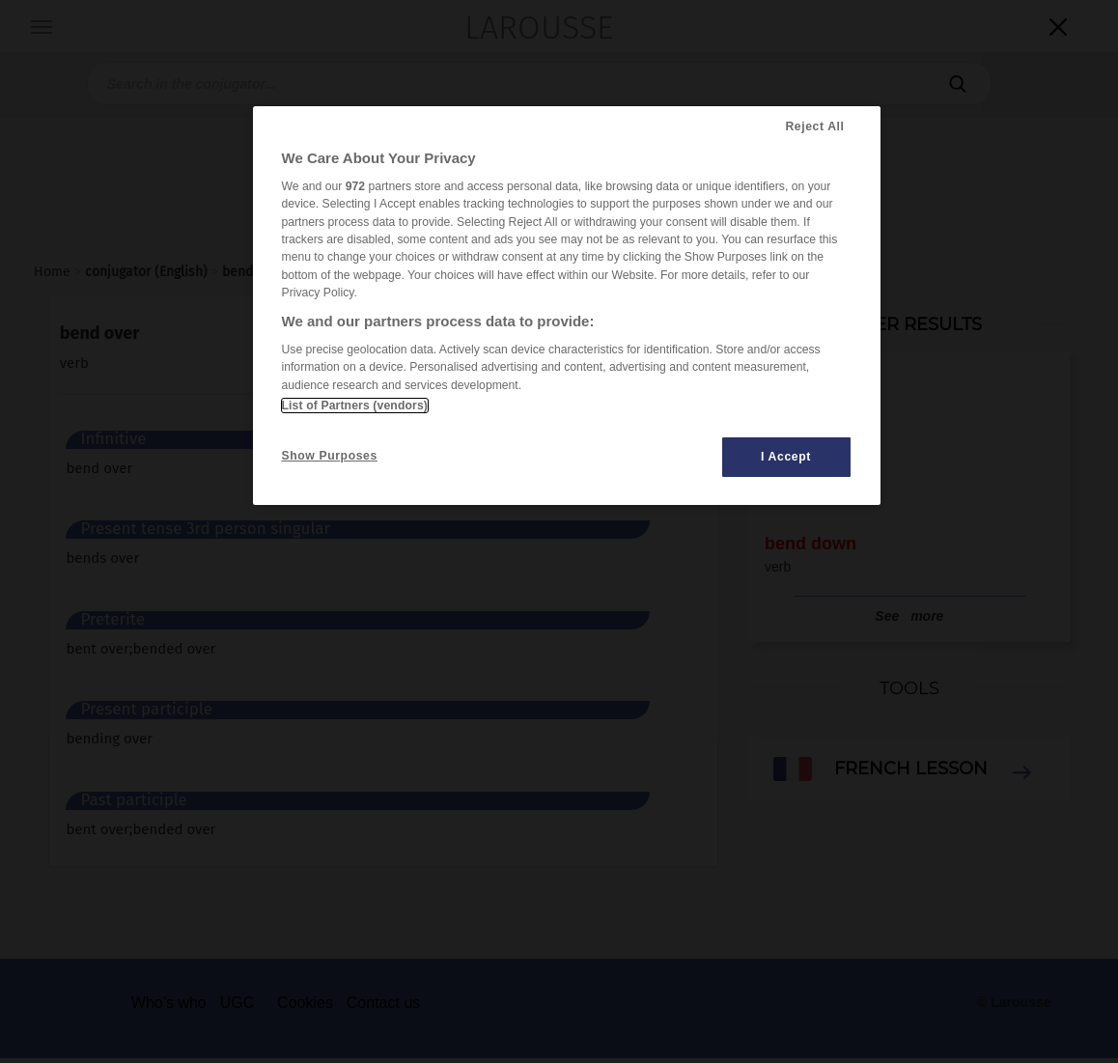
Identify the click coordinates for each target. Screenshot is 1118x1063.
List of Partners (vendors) (355, 405)
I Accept (786, 456)
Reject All (814, 126)
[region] (566, 305)
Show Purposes (329, 455)
